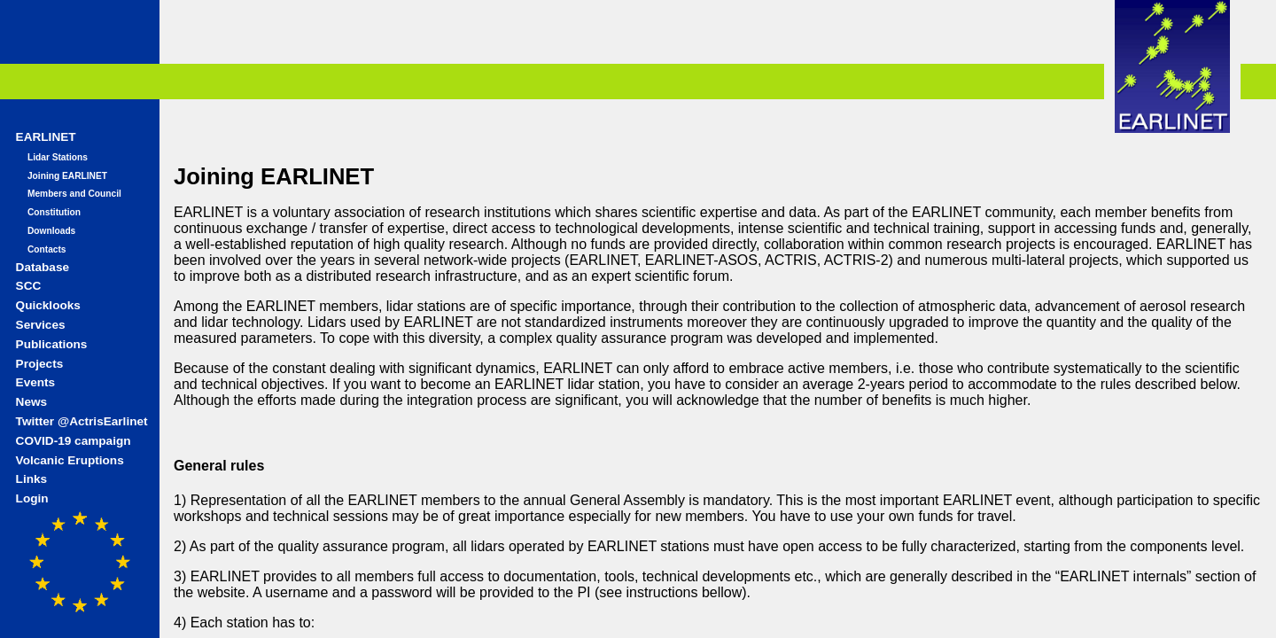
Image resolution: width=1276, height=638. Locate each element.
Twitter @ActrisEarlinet (82, 421)
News (32, 401)
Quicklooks (48, 305)
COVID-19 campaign (73, 440)
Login (32, 498)
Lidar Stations (57, 157)
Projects (40, 363)
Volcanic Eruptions (70, 460)
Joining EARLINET (67, 176)
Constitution (54, 212)
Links (32, 479)
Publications (52, 344)
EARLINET (46, 137)
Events (36, 382)
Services (41, 324)
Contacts (46, 249)
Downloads (51, 231)
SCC (29, 285)
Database (42, 267)
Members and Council (74, 193)
